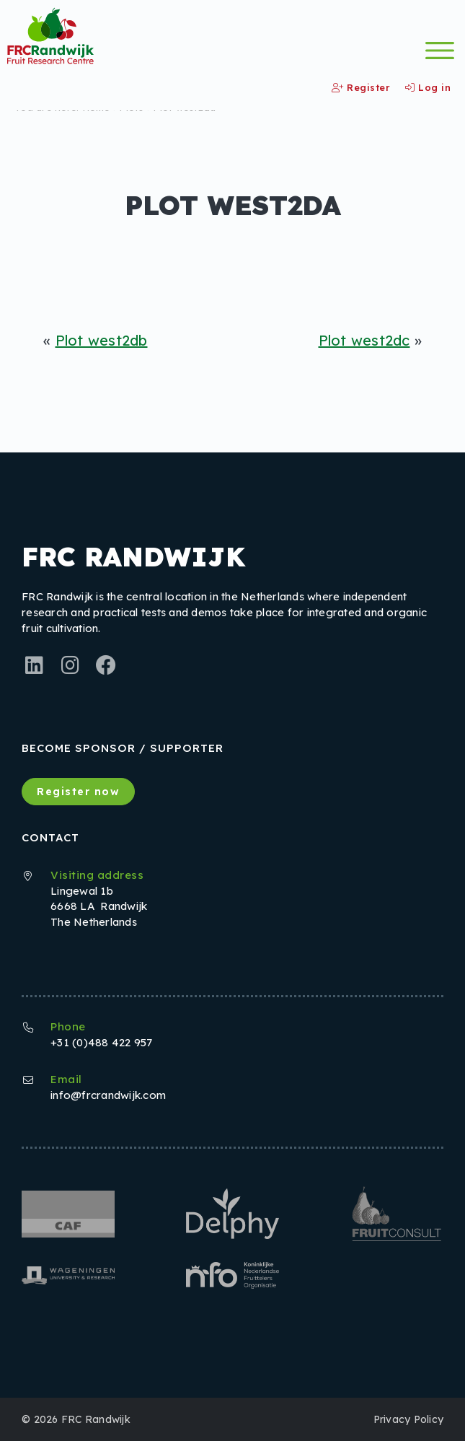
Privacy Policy (408, 1419)
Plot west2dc (364, 340)
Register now (78, 791)
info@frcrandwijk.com (108, 1095)
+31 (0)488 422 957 (101, 1042)
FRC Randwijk (95, 1419)
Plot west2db (102, 340)
